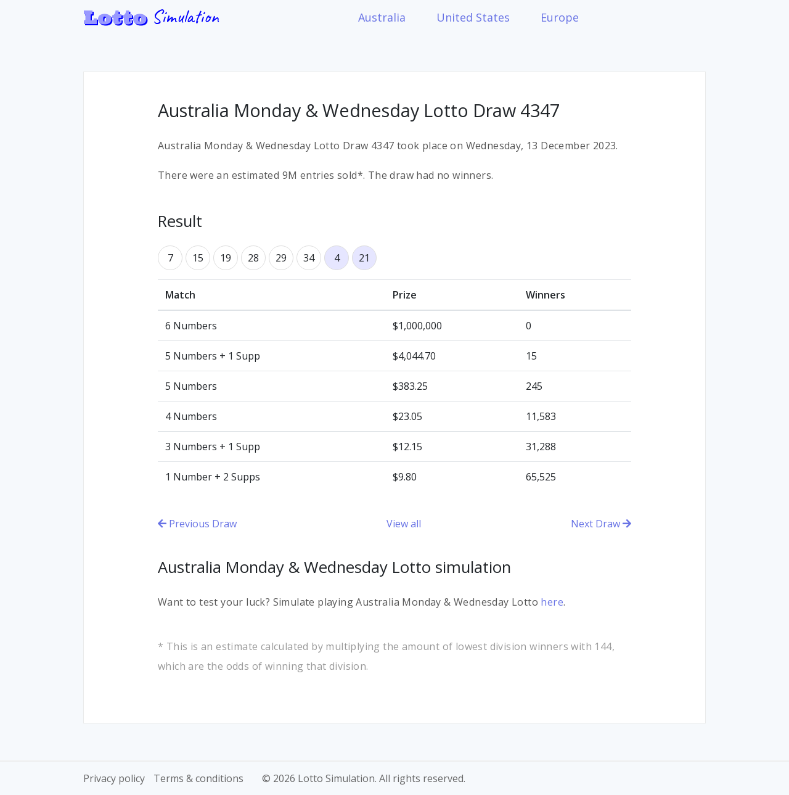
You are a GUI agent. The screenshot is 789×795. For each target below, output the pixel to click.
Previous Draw (197, 523)
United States (473, 17)
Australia (382, 17)
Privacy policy (114, 778)
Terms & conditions (198, 778)
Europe (560, 17)
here (552, 602)
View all (403, 523)
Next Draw (601, 523)
